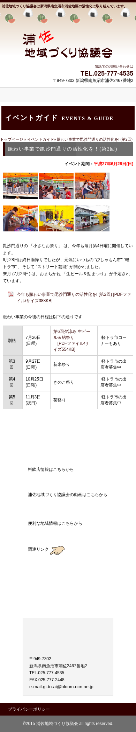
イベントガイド (40, 139)
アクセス (68, 439)
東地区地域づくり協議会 (68, 603)
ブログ (68, 455)
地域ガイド (68, 534)
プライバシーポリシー (29, 709)
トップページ (12, 139)
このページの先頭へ (110, 419)
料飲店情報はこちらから (68, 480)
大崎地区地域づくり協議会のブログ (68, 583)
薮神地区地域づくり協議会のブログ (68, 564)
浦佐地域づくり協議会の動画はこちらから (68, 505)
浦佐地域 (68, 37)
